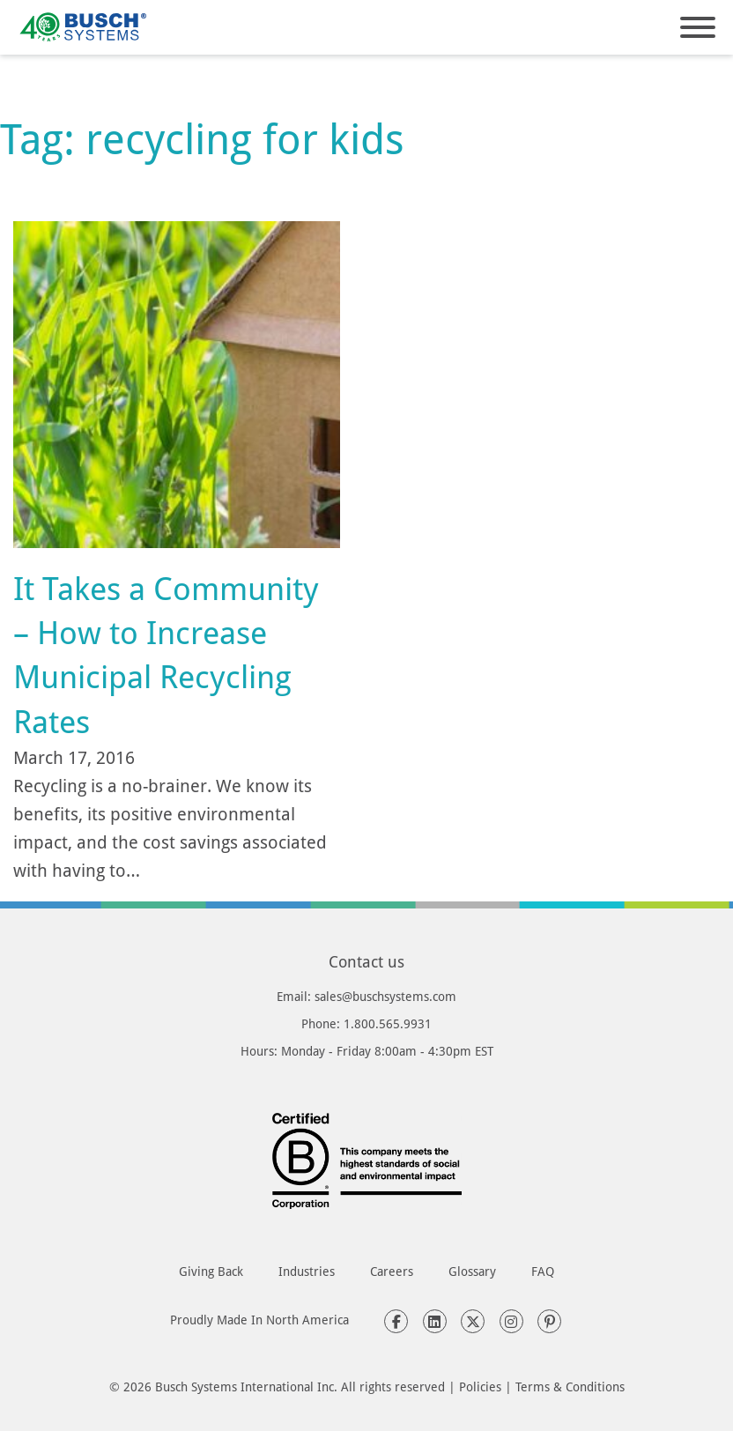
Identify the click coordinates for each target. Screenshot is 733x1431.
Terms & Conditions (570, 1386)
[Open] (697, 27)
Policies (480, 1386)
